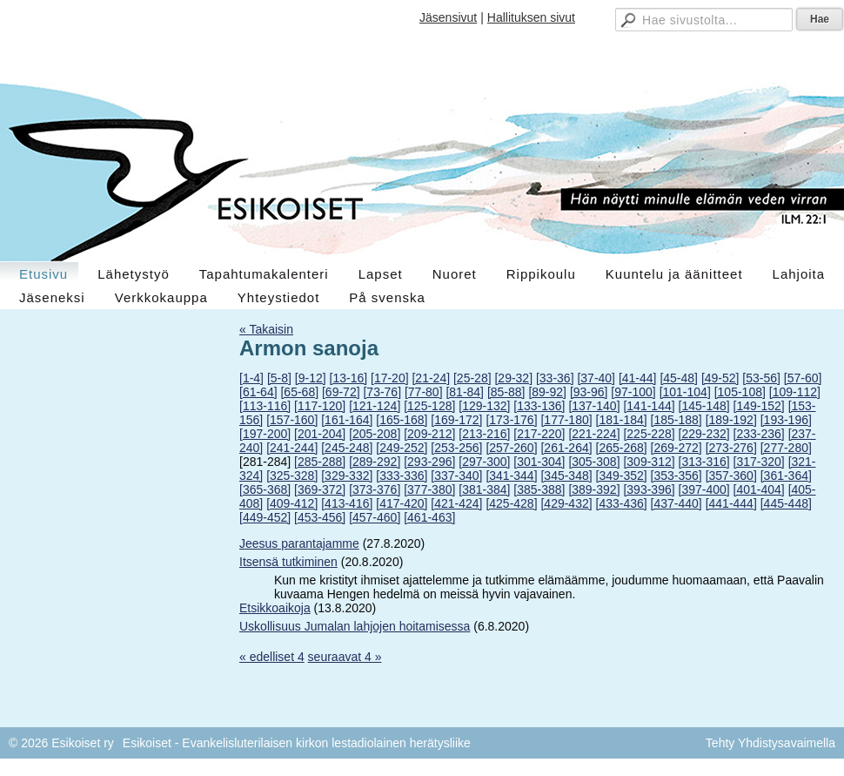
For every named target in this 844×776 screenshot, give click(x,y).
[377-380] (429, 489)
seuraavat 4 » (345, 657)
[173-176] (511, 420)
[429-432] (566, 503)
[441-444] (731, 503)
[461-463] (429, 517)
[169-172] (456, 420)
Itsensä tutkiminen (288, 562)
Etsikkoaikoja (275, 608)
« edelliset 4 (272, 657)
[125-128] (429, 406)
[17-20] (390, 378)
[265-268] (621, 448)
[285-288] (319, 462)
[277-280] (786, 448)
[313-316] (704, 462)
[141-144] (648, 406)
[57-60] (803, 378)
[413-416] (346, 503)
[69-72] (341, 392)
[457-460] (374, 517)
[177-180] (566, 420)
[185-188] (676, 420)
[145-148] (704, 406)
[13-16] (349, 378)
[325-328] (292, 475)
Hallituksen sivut (531, 17)
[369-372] (319, 489)
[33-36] (555, 378)
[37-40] (596, 378)
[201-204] (319, 434)
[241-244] (292, 448)
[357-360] (731, 475)
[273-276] (731, 448)
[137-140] (594, 406)
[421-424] (456, 503)
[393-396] (648, 489)
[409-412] (292, 503)
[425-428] (511, 503)
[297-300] (484, 462)
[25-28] (472, 378)
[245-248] (346, 448)
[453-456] (319, 517)
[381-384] (484, 489)
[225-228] (648, 434)
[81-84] (464, 392)
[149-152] (759, 406)
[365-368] (265, 489)
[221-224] (594, 434)
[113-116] (265, 406)
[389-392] (594, 489)
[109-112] (795, 392)
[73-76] (382, 392)
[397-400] (704, 489)
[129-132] (484, 406)
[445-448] (786, 503)
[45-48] (679, 378)
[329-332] (346, 475)
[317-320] (759, 462)
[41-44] (638, 378)
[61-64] (258, 392)
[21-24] (431, 378)
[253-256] (456, 448)
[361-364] (786, 475)
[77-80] (424, 392)
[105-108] (740, 392)
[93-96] (589, 392)
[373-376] (374, 489)
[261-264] (566, 448)
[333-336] (401, 475)
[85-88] (506, 392)
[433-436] (621, 503)
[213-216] (484, 434)
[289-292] (374, 462)
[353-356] (676, 475)
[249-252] (401, 448)
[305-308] (594, 462)
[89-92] (547, 392)
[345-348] (566, 475)
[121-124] (374, 406)
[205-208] (374, 434)
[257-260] (511, 448)
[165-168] (401, 420)
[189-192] (731, 420)
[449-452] (265, 517)
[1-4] (251, 378)
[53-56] (761, 378)
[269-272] (676, 448)
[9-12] (310, 378)
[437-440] (676, 503)
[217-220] (539, 434)
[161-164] (346, 420)
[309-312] (648, 462)
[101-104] (685, 392)
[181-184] (621, 420)
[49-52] (720, 378)
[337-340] (456, 475)
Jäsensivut (448, 17)
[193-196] (786, 420)
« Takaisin (266, 329)
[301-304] (539, 462)
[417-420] (401, 503)
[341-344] (511, 475)
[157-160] (292, 420)
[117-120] (319, 406)
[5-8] (279, 378)
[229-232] (704, 434)
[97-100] (633, 392)
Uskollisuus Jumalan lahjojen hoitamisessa (354, 626)
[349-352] (621, 475)
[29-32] (513, 378)
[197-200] (265, 434)
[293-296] (429, 462)
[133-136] (539, 406)
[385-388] (539, 489)
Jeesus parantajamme (299, 543)
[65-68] (299, 392)
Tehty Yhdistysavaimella (770, 743)
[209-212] (429, 434)
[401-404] (759, 489)
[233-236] (759, 434)
